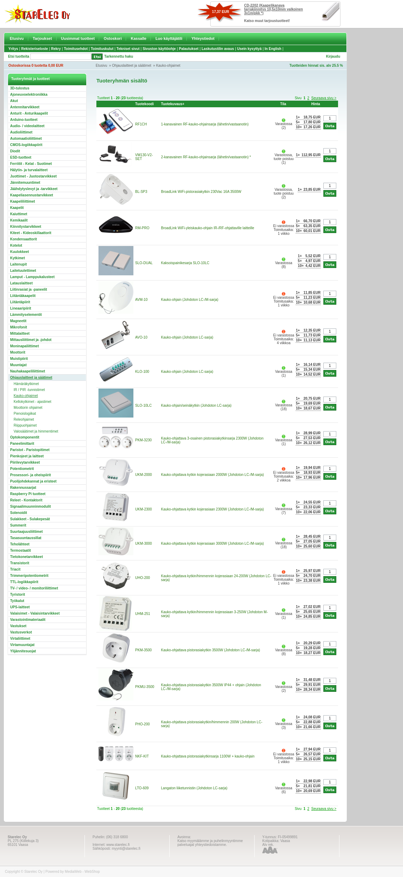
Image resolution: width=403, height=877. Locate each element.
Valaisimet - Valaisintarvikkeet (35, 613)
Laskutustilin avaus (218, 49)
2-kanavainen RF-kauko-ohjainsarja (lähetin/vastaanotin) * (206, 157)
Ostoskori (113, 38)
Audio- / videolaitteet (27, 126)
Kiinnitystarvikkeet (25, 227)
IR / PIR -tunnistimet (29, 390)
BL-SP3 (141, 192)
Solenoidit (18, 513)
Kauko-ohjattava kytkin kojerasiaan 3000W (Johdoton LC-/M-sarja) (212, 543)
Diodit (15, 151)
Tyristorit (17, 594)
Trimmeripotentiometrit (29, 576)
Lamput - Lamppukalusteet (32, 277)
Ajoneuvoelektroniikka (28, 94)
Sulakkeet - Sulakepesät (30, 519)
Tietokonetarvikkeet (26, 557)
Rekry (56, 49)
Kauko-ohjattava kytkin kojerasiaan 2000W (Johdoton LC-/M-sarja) (212, 475)
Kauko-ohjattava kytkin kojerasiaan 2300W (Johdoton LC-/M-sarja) (212, 509)
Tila (283, 104)
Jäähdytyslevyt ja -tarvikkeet (34, 189)
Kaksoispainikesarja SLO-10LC (185, 263)
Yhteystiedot (202, 38)
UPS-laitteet (20, 607)
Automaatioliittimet (26, 138)
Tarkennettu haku (118, 56)
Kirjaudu (333, 56)
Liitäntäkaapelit (23, 296)
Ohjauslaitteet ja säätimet (131, 65)
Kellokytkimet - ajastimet (32, 402)
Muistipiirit (19, 359)
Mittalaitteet (20, 333)
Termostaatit (20, 550)
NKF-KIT (142, 756)
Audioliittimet (21, 132)
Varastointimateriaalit (27, 620)
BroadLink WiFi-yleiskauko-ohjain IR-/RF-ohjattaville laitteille (207, 228)
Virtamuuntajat (22, 645)
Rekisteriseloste (34, 49)
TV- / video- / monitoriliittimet (34, 588)
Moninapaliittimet (24, 346)
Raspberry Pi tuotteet (27, 494)
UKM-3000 (143, 543)
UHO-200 (142, 578)
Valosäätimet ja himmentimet (36, 431)
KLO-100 (142, 372)
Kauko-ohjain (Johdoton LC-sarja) (187, 337)
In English (273, 49)
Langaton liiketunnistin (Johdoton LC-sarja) (194, 788)
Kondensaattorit (23, 239)
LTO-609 (142, 788)
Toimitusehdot (76, 49)
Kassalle (138, 38)
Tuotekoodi (144, 104)
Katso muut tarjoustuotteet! (267, 21)
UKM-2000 (143, 475)
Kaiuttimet (18, 214)
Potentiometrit (22, 469)
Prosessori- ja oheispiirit (30, 475)
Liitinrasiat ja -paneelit (28, 289)
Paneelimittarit (22, 443)
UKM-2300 (143, 509)
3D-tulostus (19, 88)
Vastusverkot (21, 632)
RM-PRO (142, 228)
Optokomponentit (24, 437)
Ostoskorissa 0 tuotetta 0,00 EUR (35, 65)
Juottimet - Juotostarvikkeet (33, 176)
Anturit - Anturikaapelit (29, 113)
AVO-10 (141, 337)
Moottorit (17, 352)
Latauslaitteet (21, 283)
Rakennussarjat (23, 488)
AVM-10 (141, 300)
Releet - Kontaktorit (26, 500)
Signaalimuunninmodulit (30, 506)
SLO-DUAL (144, 263)
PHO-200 (142, 724)
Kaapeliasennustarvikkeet (31, 195)
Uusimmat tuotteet (78, 38)
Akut (14, 101)
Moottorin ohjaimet (28, 407)
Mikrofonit (18, 327)
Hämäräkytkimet (26, 384)
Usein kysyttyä (249, 49)
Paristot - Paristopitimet (30, 450)
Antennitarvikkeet (24, 107)
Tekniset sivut (128, 49)
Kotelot (16, 245)
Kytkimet (17, 258)
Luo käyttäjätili (168, 38)
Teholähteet (19, 544)
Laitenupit (18, 264)
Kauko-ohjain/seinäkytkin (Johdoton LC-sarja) (196, 405)
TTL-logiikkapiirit (24, 582)
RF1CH (141, 124)
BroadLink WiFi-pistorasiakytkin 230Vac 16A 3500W (201, 192)
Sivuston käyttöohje (159, 49)
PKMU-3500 (144, 687)
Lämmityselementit (26, 315)
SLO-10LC (143, 405)
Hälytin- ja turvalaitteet (28, 170)
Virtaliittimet (20, 638)
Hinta (315, 104)
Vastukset (18, 626)
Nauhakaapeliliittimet (27, 371)
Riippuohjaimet (25, 425)
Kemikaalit (19, 220)
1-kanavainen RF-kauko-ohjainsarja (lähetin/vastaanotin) (205, 124)
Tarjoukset (42, 38)
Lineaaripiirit (20, 308)
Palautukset (188, 49)
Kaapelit (17, 208)
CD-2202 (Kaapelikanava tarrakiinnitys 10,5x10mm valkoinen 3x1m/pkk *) (273, 9)
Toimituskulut (102, 49)
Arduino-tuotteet (23, 120)
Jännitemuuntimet (25, 182)
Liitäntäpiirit (20, 302)
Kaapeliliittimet (22, 201)
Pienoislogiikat (25, 413)
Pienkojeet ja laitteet (27, 456)
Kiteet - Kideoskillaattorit (30, 233)
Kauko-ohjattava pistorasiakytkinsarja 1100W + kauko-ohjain (208, 756)
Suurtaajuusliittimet (26, 532)
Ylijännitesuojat (23, 651)
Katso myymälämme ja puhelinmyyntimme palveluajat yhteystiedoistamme (210, 843)
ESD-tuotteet (20, 157)
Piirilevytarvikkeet (25, 462)
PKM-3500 (143, 650)
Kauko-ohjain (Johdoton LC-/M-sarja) (189, 300)
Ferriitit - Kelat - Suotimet (31, 164)
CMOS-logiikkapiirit (26, 145)
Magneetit (18, 321)
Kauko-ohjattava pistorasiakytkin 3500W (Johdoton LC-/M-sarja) (210, 650)
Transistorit (19, 563)
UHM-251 (142, 614)
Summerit (18, 525)
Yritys (13, 49)
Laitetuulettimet (23, 271)
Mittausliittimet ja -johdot (30, 340)
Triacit (15, 569)
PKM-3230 (143, 440)
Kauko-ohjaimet (168, 65)
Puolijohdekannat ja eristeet (33, 481)
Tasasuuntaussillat (25, 538)
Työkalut (17, 601)
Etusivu (17, 38)
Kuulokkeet (19, 252)
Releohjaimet (24, 419)
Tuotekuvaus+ (172, 104)
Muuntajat (18, 365)
